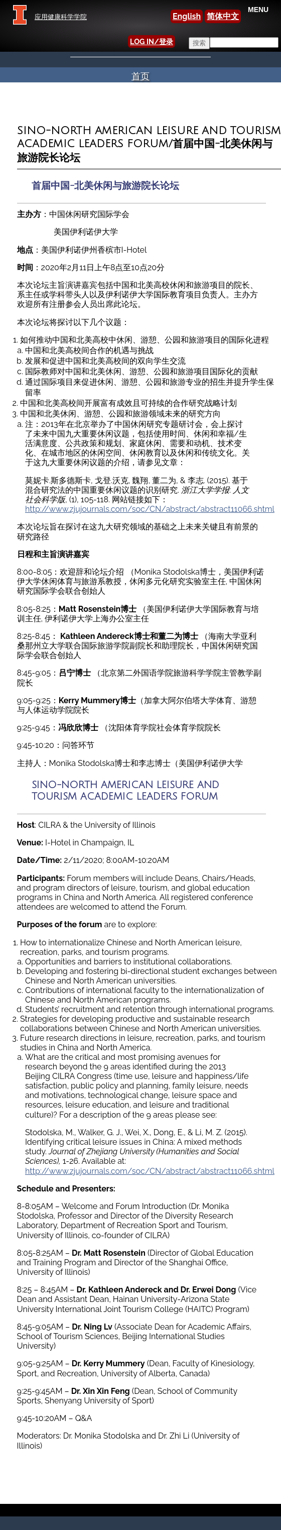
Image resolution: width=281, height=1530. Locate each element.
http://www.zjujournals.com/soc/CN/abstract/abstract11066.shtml (149, 509)
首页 (140, 76)
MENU (258, 10)
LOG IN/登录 (151, 41)
